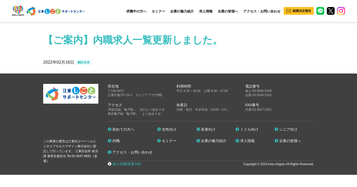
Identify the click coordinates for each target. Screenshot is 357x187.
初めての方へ (121, 129)
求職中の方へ (136, 11)
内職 (114, 141)
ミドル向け (246, 129)
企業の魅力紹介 (182, 11)
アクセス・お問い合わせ (261, 11)
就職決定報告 (301, 11)
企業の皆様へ (228, 11)
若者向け (206, 129)
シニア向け (286, 129)
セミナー (158, 11)
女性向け (166, 129)
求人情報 (206, 11)
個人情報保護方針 (127, 164)
